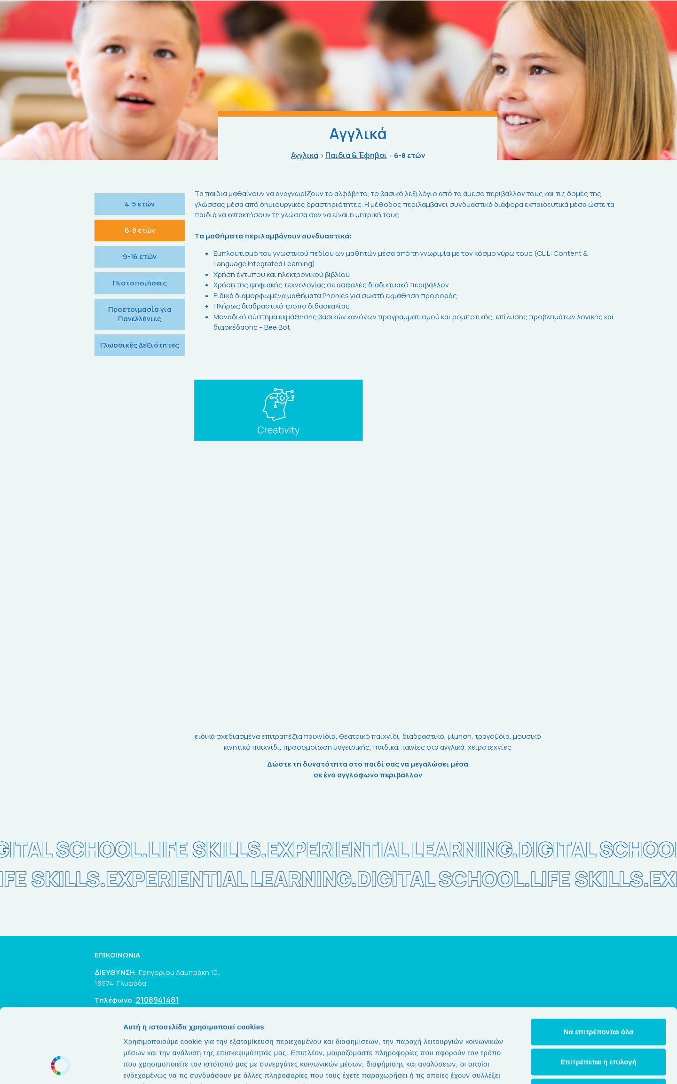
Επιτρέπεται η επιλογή (598, 992)
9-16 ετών (140, 256)
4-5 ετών (140, 204)
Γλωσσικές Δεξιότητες (139, 345)
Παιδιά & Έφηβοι (356, 155)
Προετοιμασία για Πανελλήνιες (140, 314)
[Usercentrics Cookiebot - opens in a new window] (61, 1066)
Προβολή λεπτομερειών (558, 1065)
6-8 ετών (140, 230)
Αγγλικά (304, 155)
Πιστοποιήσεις (140, 283)
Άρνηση (598, 1022)
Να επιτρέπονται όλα (599, 962)
